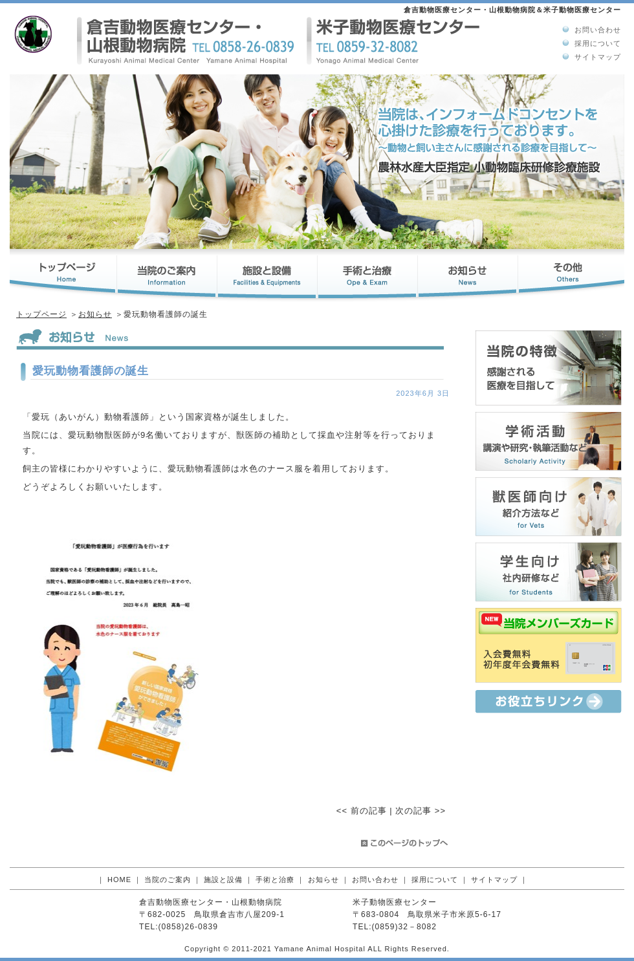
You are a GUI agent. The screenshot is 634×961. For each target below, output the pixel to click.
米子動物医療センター (395, 902)
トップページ (41, 314)
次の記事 (413, 810)
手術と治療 (275, 879)
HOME (119, 879)
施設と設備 (223, 879)
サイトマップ (597, 57)
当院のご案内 (167, 879)
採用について (597, 43)
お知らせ (95, 314)
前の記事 (369, 810)
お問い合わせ (597, 30)
